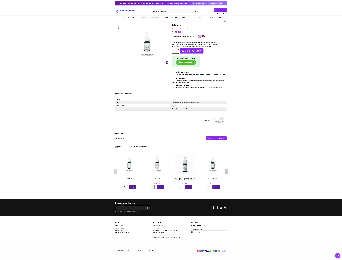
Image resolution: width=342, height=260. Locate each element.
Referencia (175, 29)
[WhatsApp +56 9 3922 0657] (199, 3)
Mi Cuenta (119, 226)
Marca (207, 120)
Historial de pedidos (122, 233)
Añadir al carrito (192, 51)
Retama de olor (212, 178)
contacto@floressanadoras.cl (202, 232)
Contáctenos (158, 226)
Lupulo (129, 178)
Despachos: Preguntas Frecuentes (165, 235)
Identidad (119, 230)
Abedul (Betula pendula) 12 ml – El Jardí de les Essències (185, 179)
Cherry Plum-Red (157, 178)
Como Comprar (159, 233)
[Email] (131, 208)
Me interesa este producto (186, 58)
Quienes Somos (159, 228)
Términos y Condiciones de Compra (165, 230)
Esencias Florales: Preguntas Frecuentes (167, 237)
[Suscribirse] (148, 208)
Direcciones (120, 228)
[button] (155, 17)
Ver (213, 187)
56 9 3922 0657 (198, 229)
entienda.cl (151, 251)
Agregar (132, 187)
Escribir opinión (216, 138)
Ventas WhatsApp (185, 62)
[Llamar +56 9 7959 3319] (215, 3)
